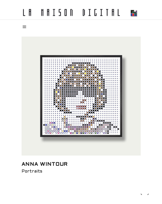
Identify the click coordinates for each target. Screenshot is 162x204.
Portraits (32, 171)
